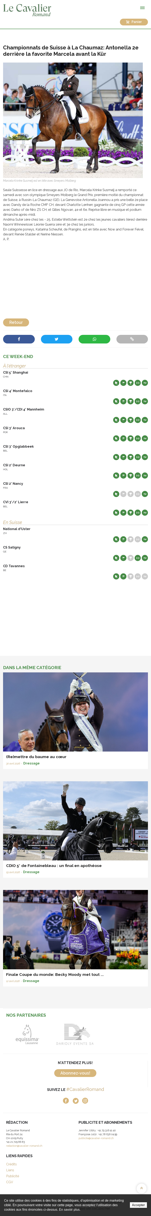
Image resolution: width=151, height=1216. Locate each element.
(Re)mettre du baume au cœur (36, 756)
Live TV (145, 383)
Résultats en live (138, 383)
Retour (16, 322)
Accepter (138, 1205)
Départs (123, 383)
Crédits (11, 1164)
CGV (9, 1182)
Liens (10, 1170)
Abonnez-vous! (75, 1073)
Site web (116, 383)
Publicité (12, 1176)
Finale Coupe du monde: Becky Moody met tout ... (55, 974)
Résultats (130, 383)
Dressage (31, 763)
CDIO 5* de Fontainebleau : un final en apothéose (54, 865)
